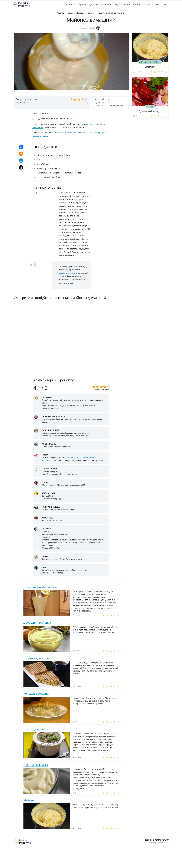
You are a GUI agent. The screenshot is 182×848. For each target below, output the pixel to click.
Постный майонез (35, 764)
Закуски (117, 4)
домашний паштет (67, 273)
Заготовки (106, 4)
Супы (165, 4)
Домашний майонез (37, 622)
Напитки (136, 4)
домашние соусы (41, 136)
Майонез (29, 800)
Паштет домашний (36, 729)
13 (87, 102)
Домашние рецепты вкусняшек (22, 841)
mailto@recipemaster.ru (155, 842)
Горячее (82, 4)
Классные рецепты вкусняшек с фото (21, 4)
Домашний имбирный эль (41, 587)
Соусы (157, 4)
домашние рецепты (98, 132)
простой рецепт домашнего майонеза (69, 132)
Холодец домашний (36, 693)
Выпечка (70, 4)
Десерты (93, 4)
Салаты (147, 4)
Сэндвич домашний (37, 658)
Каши (127, 4)
